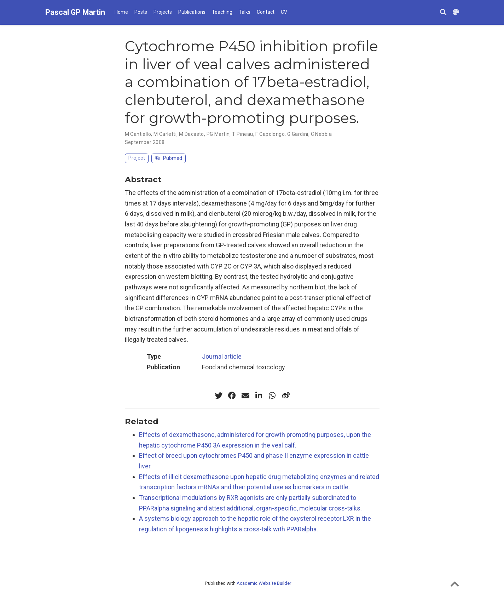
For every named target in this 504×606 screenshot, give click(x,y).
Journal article (222, 356)
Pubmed (168, 158)
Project (136, 158)
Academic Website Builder (264, 583)
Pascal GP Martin (75, 12)
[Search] (443, 12)
